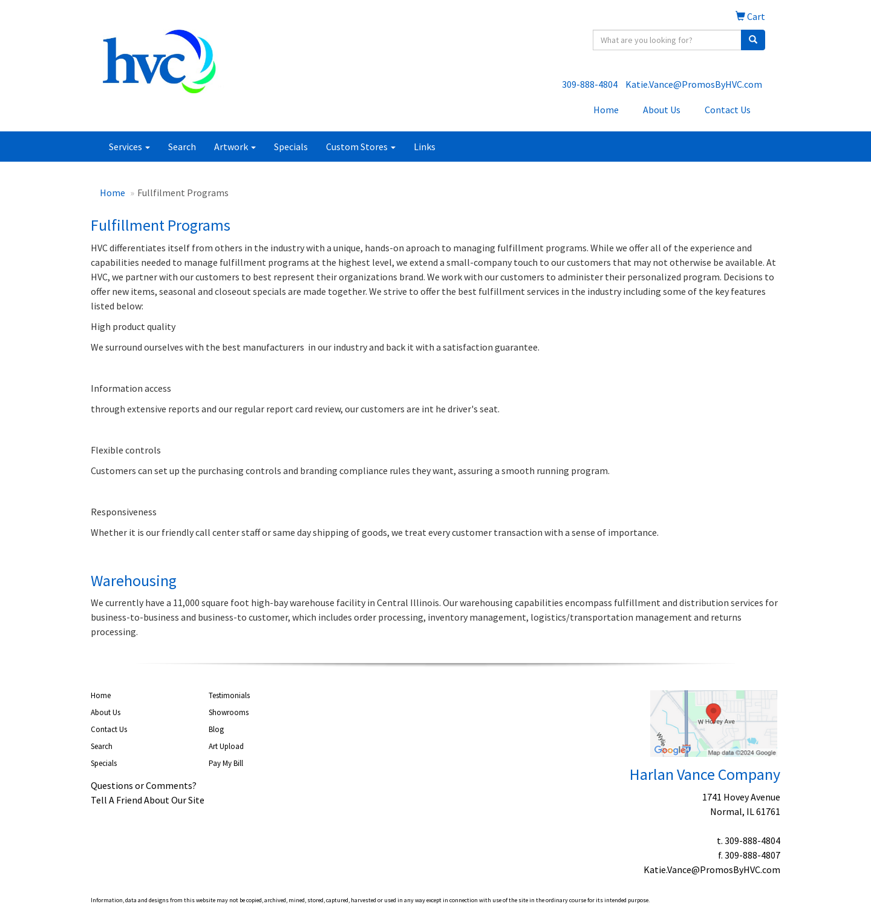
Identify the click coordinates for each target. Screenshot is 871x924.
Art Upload (226, 746)
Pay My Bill (226, 763)
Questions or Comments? (144, 785)
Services (129, 146)
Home (606, 110)
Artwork (235, 146)
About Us (661, 110)
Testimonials (229, 695)
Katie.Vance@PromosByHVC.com (693, 84)
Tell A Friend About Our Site (147, 800)
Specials (291, 146)
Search (182, 146)
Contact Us (728, 110)
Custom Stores (361, 146)
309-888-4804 (590, 84)
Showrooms (229, 712)
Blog (216, 729)
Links (425, 146)
